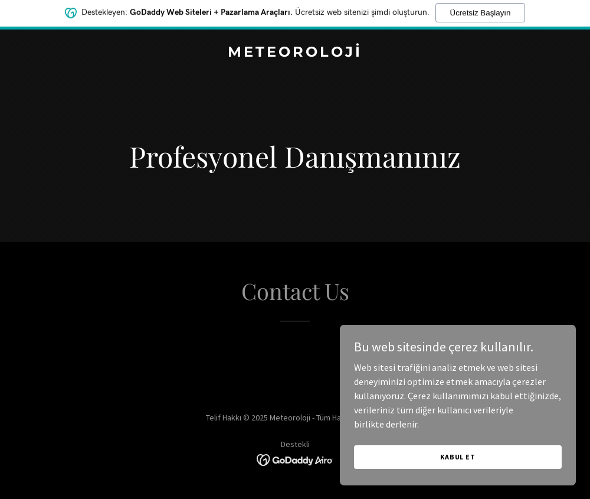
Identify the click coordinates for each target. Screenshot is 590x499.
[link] (295, 53)
